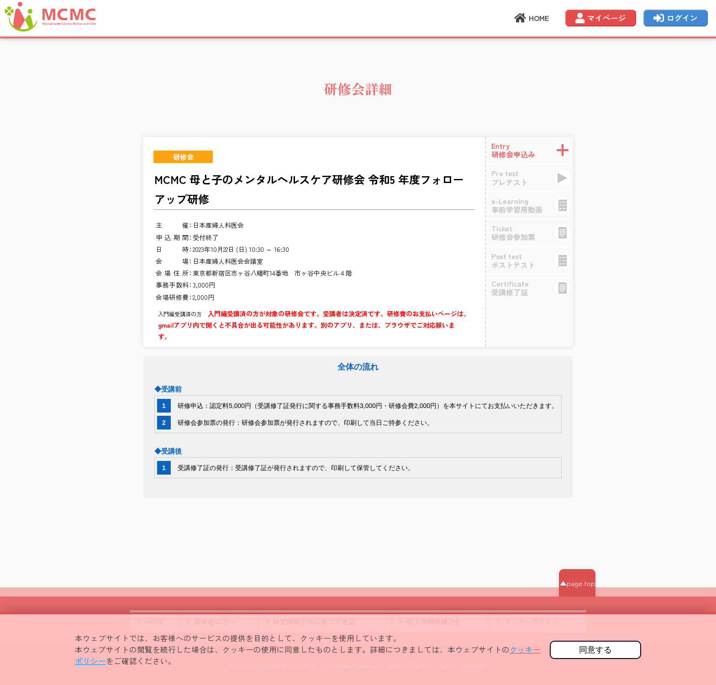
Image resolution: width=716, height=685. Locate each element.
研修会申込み (534, 150)
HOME (531, 18)
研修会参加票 (534, 232)
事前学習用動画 (534, 205)
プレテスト (534, 177)
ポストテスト (534, 260)
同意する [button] (595, 649)
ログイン (675, 18)
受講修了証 (534, 288)
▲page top (577, 583)
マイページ (600, 18)
